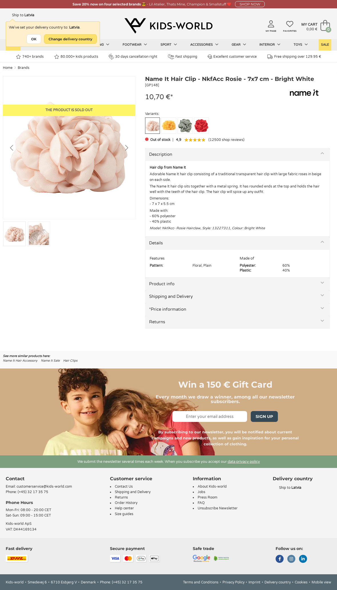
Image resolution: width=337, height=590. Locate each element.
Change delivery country (70, 39)
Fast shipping (182, 56)
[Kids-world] (168, 26)
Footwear (135, 45)
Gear (239, 45)
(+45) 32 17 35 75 (33, 492)
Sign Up (264, 416)
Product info (161, 283)
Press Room (207, 497)
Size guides (124, 514)
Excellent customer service (232, 57)
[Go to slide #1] (14, 234)
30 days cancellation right (133, 56)
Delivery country (277, 582)
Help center (124, 508)
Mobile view (321, 582)
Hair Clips (70, 360)
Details (156, 243)
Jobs (201, 492)
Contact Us (124, 487)
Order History (126, 503)
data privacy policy (244, 461)
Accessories (204, 45)
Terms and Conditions (200, 582)
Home (8, 68)
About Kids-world (212, 487)
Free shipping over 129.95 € (294, 57)
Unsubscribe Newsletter (218, 508)
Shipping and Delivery (171, 296)
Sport (169, 45)
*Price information (167, 309)
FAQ (201, 503)
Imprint (254, 582)
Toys (301, 45)
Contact (15, 478)
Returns (157, 321)
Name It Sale (50, 360)
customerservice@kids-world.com (44, 487)
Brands (23, 68)
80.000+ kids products (76, 57)
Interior (269, 45)
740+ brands (30, 57)
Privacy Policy (233, 582)
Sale (325, 45)
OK (34, 39)
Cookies (301, 582)
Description (160, 154)
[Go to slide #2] (39, 234)
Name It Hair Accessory (20, 360)
